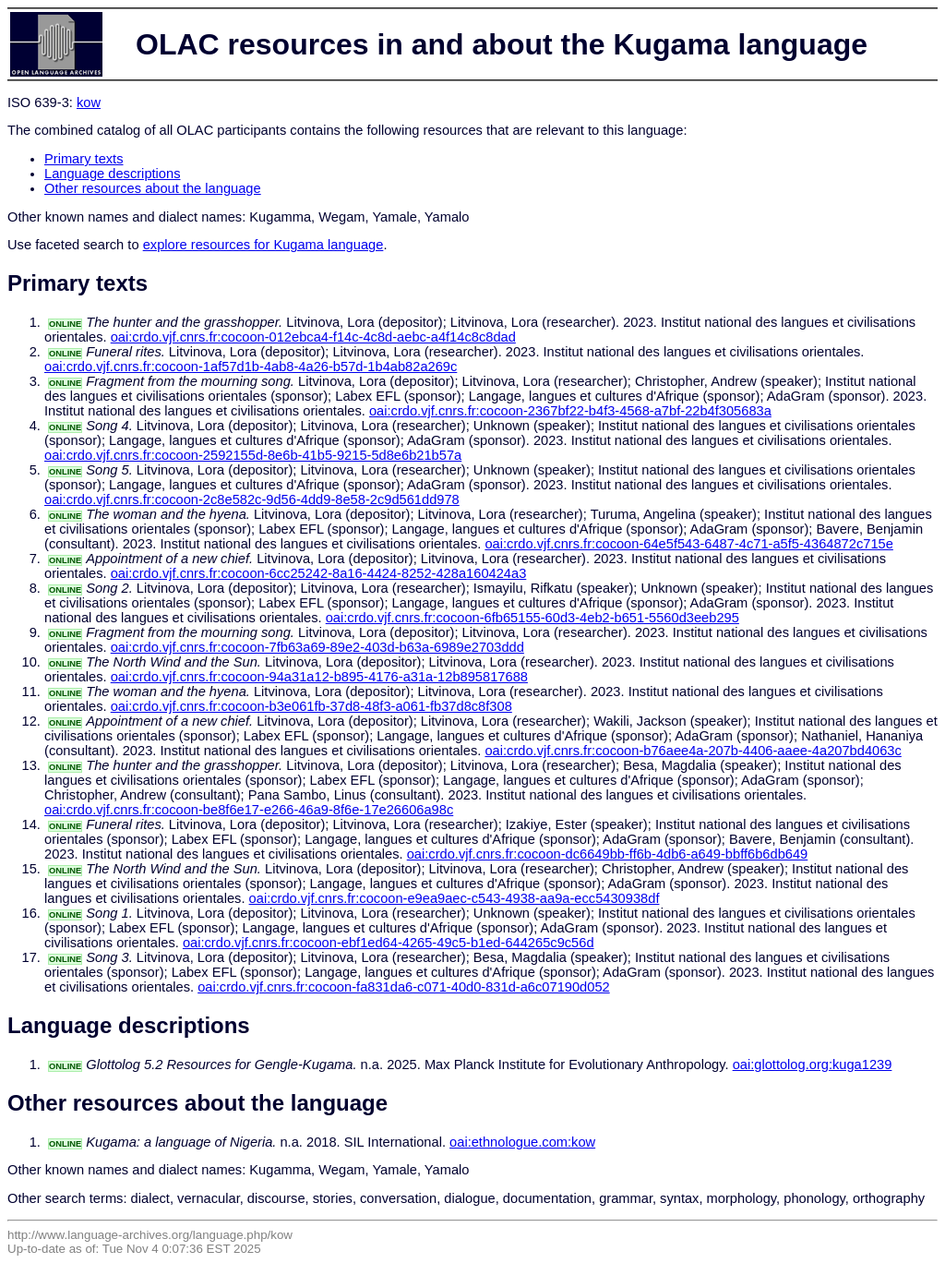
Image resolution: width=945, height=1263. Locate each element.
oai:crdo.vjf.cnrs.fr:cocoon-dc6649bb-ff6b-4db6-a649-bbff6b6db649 (607, 854)
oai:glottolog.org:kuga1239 (812, 1064)
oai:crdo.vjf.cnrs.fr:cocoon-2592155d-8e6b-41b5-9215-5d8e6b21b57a (252, 455)
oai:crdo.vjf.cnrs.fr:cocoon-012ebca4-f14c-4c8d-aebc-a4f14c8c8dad (313, 337)
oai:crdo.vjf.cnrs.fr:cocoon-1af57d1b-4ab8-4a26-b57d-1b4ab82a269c (250, 366)
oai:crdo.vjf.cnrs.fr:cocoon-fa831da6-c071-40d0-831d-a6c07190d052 (403, 987)
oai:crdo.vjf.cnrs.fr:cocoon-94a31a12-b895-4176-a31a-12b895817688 (319, 676)
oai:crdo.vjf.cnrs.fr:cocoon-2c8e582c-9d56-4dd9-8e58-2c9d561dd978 (252, 499)
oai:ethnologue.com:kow (522, 1142)
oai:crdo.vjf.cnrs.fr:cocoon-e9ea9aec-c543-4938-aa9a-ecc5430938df (454, 898)
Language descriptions (112, 173)
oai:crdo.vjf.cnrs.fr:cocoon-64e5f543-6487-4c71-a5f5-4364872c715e (688, 543)
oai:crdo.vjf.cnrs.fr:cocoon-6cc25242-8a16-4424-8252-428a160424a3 (319, 573)
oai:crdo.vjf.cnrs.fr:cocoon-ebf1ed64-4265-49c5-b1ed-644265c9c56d (388, 942)
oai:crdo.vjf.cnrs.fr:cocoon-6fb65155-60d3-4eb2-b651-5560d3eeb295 (532, 617)
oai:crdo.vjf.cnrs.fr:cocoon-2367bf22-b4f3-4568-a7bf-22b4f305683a (570, 410)
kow (89, 102)
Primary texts (84, 158)
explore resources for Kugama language (263, 244)
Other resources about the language (152, 188)
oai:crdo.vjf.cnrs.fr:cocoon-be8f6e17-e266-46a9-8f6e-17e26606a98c (248, 809)
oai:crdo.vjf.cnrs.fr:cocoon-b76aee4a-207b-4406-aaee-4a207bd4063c (692, 750)
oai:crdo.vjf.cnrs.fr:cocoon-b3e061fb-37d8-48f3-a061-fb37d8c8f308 (311, 706)
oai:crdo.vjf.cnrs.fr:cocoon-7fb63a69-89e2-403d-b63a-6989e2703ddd (317, 647)
